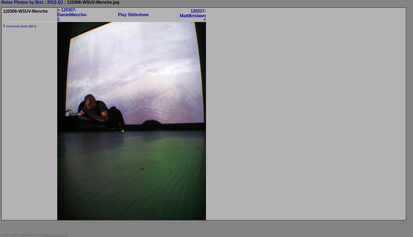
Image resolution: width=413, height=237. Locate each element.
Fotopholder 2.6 (55, 235)
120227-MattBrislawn (193, 15)
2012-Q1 (55, 2)
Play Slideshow (133, 14)
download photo (15, 26)
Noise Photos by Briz (22, 2)
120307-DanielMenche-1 (72, 15)
